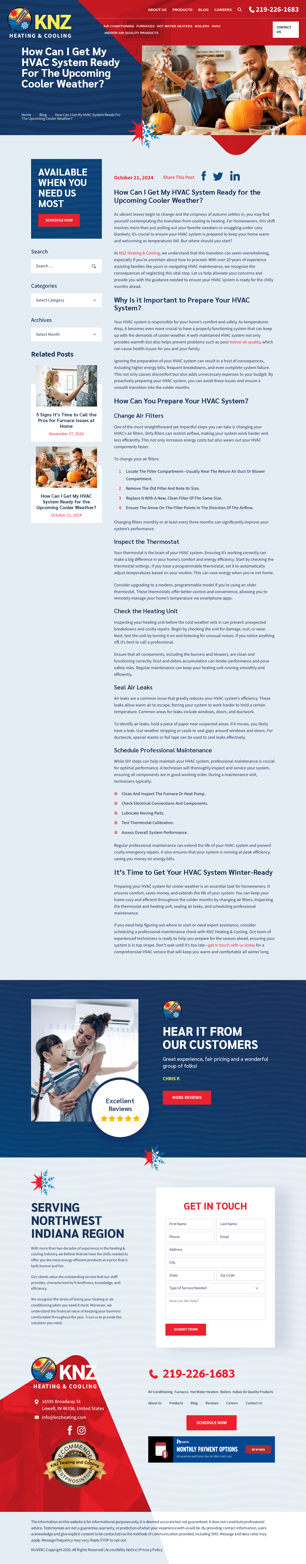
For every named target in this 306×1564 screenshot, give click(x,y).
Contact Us (284, 29)
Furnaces (145, 26)
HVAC (216, 26)
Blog (203, 9)
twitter (218, 176)
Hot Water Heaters (175, 26)
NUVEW (37, 1550)
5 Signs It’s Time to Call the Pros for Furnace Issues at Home (66, 420)
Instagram (81, 1430)
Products (182, 9)
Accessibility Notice (121, 1550)
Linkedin (235, 176)
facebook (204, 176)
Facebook (70, 1430)
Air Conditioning (119, 26)
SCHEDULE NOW (59, 220)
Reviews (212, 1403)
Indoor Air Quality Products (131, 33)
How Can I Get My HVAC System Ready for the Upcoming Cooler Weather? (66, 501)
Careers (223, 9)
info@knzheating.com (64, 1417)
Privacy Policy (150, 1550)
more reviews (187, 1097)
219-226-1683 (277, 9)
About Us (157, 9)
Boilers (202, 26)
